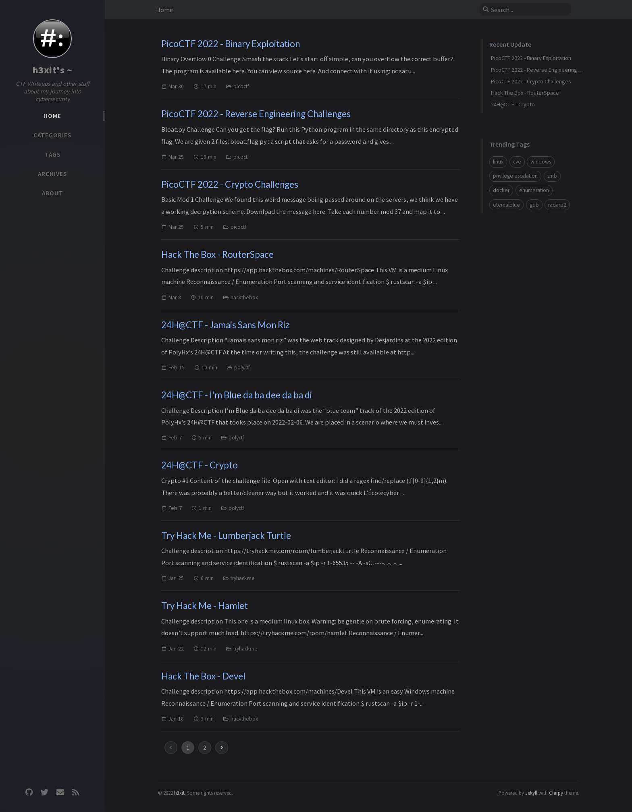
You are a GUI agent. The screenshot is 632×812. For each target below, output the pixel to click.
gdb (534, 204)
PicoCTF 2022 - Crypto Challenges (229, 184)
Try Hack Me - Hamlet (204, 605)
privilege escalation (515, 175)
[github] (29, 792)
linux (498, 161)
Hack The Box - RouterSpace (217, 254)
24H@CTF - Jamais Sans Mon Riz (225, 324)
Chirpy (556, 792)
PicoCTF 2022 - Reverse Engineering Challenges (256, 113)
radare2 (557, 204)
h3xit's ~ (53, 70)
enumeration (534, 190)
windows (540, 161)
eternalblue (506, 204)
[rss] (75, 792)
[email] (60, 792)
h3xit (179, 792)
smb (552, 175)
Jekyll (531, 792)
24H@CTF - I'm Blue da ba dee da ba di (236, 394)
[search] (525, 10)
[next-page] (221, 747)
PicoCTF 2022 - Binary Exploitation (230, 43)
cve (517, 161)
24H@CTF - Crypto (199, 465)
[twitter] (44, 792)
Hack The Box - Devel (203, 676)
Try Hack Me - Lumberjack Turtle (226, 535)
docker (501, 190)
